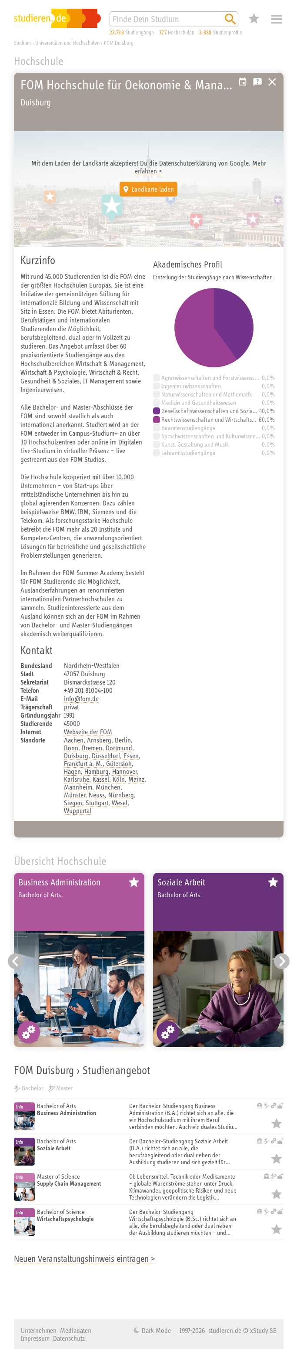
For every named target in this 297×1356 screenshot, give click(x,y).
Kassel (101, 779)
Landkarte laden (153, 189)
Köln (119, 779)
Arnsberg (99, 740)
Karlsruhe (76, 779)
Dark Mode (155, 1330)
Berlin (123, 740)
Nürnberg (121, 795)
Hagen (72, 771)
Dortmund (119, 748)
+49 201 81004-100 (88, 690)
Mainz (136, 779)
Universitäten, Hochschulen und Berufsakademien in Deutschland (272, 82)
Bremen (92, 748)
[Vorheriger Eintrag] (15, 961)
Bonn (71, 748)
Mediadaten (75, 1330)
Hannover (124, 771)
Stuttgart (97, 803)
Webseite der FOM (88, 732)
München (108, 787)
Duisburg (76, 755)
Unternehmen (39, 1330)
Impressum (35, 1338)
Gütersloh (119, 763)
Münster (74, 795)
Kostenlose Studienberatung (257, 82)
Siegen (73, 803)
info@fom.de (81, 698)
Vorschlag (242, 82)
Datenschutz (69, 1338)
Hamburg (96, 771)
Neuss (97, 795)
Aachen (73, 740)
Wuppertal (77, 810)
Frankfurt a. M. (83, 763)
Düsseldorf (106, 755)
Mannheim (78, 787)
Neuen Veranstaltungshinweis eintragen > (84, 1259)
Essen (131, 755)
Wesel (119, 803)
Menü (277, 19)
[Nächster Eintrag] (281, 961)
